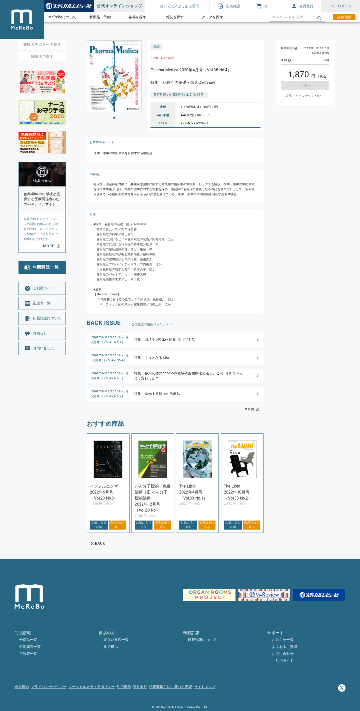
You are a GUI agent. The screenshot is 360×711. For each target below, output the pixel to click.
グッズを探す (212, 17)
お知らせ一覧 (283, 640)
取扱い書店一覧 (116, 640)
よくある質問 (189, 6)
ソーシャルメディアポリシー (91, 687)
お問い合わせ (283, 654)
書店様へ (111, 647)
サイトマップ (205, 687)
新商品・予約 (100, 17)
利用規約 (124, 687)
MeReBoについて (62, 17)
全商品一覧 (28, 640)
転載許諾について (202, 640)
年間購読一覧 (30, 647)
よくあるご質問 (284, 647)
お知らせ (167, 6)
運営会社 (140, 687)
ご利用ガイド (283, 661)
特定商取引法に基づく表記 (170, 687)
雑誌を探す (175, 17)
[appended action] (319, 18)
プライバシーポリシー (48, 687)
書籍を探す (137, 17)
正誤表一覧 (28, 654)
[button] (175, 340)
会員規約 (21, 687)
